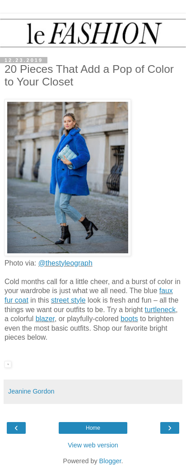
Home (93, 428)
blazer (45, 319)
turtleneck (160, 309)
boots (129, 319)
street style (68, 300)
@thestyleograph (65, 263)
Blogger (110, 461)
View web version (93, 445)
